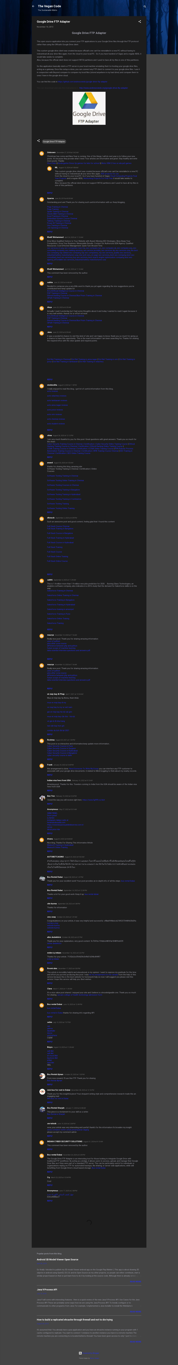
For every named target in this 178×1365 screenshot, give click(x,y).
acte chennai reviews (56, 419)
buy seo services (80, 257)
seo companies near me (74, 248)
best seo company (118, 255)
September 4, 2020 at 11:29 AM (65, 580)
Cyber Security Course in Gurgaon (61, 748)
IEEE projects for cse (110, 174)
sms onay (51, 917)
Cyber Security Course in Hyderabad (62, 751)
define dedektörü (54, 943)
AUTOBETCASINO (55, 857)
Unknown (51, 152)
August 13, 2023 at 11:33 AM (63, 1047)
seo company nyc (93, 248)
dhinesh (51, 518)
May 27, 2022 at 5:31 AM (68, 809)
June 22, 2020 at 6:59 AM (62, 332)
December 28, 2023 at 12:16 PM (82, 1090)
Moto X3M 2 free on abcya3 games (116, 163)
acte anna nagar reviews (57, 405)
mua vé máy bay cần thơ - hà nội (61, 716)
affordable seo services (64, 259)
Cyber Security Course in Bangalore (62, 753)
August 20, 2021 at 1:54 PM (65, 740)
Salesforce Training (55, 623)
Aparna (50, 198)
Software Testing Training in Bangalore (63, 490)
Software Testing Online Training (60, 508)
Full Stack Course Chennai (58, 526)
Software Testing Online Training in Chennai (65, 480)
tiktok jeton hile (53, 829)
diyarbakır (51, 1031)
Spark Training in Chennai (57, 211)
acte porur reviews (55, 410)
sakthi (50, 580)
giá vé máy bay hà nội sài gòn (59, 712)
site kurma (52, 903)
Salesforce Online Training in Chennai (62, 595)
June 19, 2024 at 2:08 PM (66, 1124)
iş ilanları (50, 818)
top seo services (106, 253)
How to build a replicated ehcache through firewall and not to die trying (75, 1319)
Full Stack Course (54, 552)
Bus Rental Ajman (55, 1074)
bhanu (50, 839)
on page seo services (100, 255)
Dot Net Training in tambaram (65, 361)
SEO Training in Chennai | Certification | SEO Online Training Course (89, 452)
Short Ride (51, 163)
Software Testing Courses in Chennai (63, 485)
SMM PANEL (52, 813)
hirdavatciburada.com (56, 822)
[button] (139, 22)
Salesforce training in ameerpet (60, 609)
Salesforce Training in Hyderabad (61, 604)
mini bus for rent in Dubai (58, 1090)
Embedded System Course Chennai (62, 218)
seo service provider (91, 250)
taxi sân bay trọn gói (55, 726)
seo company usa (124, 248)
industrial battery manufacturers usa (62, 255)
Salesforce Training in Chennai (60, 591)
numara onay (52, 923)
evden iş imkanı (54, 953)
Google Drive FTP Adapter (54, 141)
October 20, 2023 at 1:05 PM (74, 1074)
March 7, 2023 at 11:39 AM (62, 989)
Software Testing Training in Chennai (62, 476)
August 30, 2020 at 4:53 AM (63, 463)
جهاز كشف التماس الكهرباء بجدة (60, 1194)
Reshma (51, 740)
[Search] (144, 7)
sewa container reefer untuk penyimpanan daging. (68, 1130)
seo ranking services (73, 250)
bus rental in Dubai (55, 1013)
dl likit (49, 1060)
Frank (49, 765)
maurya (50, 635)
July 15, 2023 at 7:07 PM (62, 1022)
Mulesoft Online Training (57, 847)
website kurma (53, 925)
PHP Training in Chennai (57, 293)
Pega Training (53, 209)
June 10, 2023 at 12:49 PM (72, 1004)
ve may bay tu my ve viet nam (59, 707)
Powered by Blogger (89, 1353)
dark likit (50, 1062)
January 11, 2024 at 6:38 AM (75, 1108)
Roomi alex (52, 968)
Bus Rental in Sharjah (56, 1114)
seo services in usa (55, 248)
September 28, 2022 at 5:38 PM (69, 904)
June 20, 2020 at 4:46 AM (63, 282)
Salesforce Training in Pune (58, 614)
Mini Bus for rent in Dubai (57, 1098)
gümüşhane (52, 1035)
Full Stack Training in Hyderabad (60, 538)
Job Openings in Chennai (57, 228)
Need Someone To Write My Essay (83, 768)
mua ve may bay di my (56, 702)
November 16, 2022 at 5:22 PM (73, 953)
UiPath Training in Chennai (58, 298)
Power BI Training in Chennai (59, 223)
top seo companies (89, 253)
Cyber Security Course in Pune (60, 746)
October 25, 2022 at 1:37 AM (67, 917)
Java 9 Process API (47, 1289)
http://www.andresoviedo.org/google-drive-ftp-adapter (103, 88)
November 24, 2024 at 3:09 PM (74, 1155)
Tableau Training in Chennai (58, 221)
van (48, 1026)
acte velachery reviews (56, 396)
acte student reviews (56, 424)
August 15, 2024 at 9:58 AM (68, 168)
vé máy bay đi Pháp (56, 694)
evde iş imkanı (53, 959)
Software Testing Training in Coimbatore (64, 499)
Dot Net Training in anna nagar (84, 359)
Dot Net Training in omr (108, 359)
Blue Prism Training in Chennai (89, 295)
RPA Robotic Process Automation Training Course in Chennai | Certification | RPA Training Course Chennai (90, 449)
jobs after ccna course (57, 643)
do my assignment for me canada (103, 974)
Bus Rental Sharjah (55, 1108)
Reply (49, 193)
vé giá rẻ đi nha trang (56, 721)
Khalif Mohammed (55, 237)
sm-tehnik (51, 1123)
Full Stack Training (54, 547)
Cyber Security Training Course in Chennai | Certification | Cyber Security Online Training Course (87, 444)
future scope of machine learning (61, 648)
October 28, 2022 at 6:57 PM (72, 937)
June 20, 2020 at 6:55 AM (62, 307)
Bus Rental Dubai (55, 877)
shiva (49, 435)
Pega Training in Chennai (57, 207)
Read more (135, 1281)
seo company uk (109, 248)
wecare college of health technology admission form (79, 995)
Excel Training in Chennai (57, 216)
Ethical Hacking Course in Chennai (61, 295)
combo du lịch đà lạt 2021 (58, 730)
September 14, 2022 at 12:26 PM (75, 890)
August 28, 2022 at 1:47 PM (73, 877)
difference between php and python (62, 646)
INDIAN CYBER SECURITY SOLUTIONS (64, 1141)
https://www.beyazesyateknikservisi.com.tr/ (65, 825)
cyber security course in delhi (59, 755)
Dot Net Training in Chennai (59, 359)
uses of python (53, 641)
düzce (49, 1033)
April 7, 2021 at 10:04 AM (74, 694)
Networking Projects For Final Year (98, 178)
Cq (48, 1177)
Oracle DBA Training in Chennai (60, 214)
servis (49, 827)
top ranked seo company (70, 253)
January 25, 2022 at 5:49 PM (63, 765)
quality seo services (122, 253)
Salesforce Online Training (58, 618)
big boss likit (52, 1058)
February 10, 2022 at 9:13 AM (82, 780)
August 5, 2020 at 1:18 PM (67, 385)
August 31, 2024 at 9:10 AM (93, 1142)
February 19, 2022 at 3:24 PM (66, 796)
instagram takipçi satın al (57, 820)
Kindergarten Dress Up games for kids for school (79, 163)
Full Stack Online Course (57, 561)
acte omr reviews (54, 414)
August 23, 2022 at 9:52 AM (74, 857)
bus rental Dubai (128, 881)
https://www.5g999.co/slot (93, 800)
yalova (50, 1028)
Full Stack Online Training (57, 556)
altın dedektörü (54, 937)
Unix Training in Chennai (57, 225)
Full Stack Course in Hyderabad (60, 542)
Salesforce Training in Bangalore (60, 600)
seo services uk (108, 250)
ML (56, 167)
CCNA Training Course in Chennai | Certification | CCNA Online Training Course (80, 448)
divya (49, 307)
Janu (49, 332)
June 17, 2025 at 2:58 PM (68, 1191)
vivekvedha (52, 385)
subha (50, 282)
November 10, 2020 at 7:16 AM (66, 635)
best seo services (64, 257)
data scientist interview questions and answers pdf (68, 650)
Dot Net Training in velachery (92, 361)
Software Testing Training (58, 504)
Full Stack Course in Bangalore (60, 533)
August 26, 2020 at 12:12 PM (63, 435)
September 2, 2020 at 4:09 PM (66, 518)
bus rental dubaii (91, 894)
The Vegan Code (49, 6)
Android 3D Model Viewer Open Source (57, 1259)
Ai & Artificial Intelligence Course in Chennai (65, 291)
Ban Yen (51, 796)
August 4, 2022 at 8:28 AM (63, 839)
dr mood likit (52, 1055)
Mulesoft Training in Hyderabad (60, 845)
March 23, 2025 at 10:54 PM (61, 1177)
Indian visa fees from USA (59, 780)
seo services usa (122, 250)
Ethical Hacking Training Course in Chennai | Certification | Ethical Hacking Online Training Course (91, 445)
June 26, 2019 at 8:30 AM (64, 198)
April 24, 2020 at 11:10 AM (74, 237)
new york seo (84, 255)
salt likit (50, 1051)
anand (50, 462)
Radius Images (94, 1358)
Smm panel (52, 815)
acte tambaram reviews (57, 400)
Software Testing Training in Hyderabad (63, 494)
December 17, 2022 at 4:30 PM (69, 968)
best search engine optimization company (106, 257)
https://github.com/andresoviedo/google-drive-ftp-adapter (82, 82)
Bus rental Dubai (54, 1004)
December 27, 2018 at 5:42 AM (67, 152)
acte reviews (52, 391)
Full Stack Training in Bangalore (60, 528)
